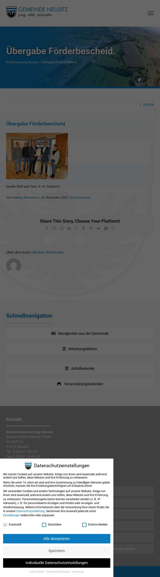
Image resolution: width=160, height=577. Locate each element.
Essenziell (12, 524)
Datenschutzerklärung (30, 511)
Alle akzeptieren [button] (57, 539)
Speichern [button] (56, 551)
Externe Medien (95, 524)
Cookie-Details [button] (37, 571)
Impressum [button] (78, 571)
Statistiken (51, 524)
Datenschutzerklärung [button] (58, 571)
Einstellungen (11, 515)
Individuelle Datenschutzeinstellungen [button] (57, 563)
